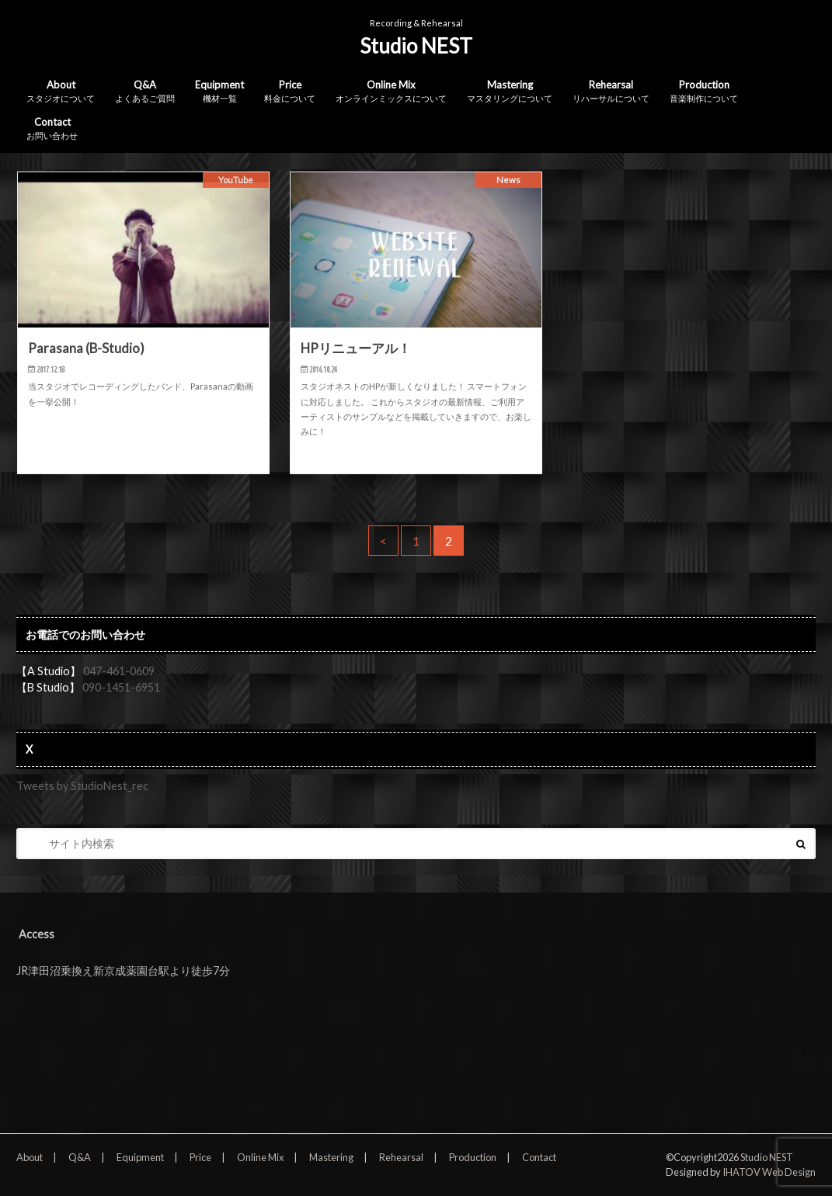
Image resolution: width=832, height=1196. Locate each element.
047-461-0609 (119, 671)
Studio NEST (416, 45)
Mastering (509, 92)
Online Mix (391, 92)
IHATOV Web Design (769, 1172)
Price (289, 92)
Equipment (219, 92)
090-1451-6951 (121, 687)
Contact (52, 129)
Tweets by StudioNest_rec (82, 785)
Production (704, 92)
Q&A (145, 92)
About (60, 92)
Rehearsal (611, 92)
